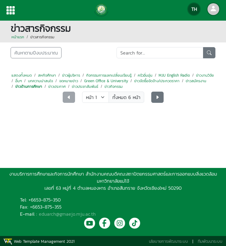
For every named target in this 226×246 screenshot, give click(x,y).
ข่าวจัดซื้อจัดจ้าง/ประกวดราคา (157, 81)
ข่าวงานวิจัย (205, 75)
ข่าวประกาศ (57, 86)
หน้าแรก (17, 37)
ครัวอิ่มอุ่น (145, 75)
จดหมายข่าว (68, 81)
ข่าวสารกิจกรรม (42, 37)
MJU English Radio (174, 75)
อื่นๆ (18, 81)
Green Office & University (106, 81)
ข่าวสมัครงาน (196, 81)
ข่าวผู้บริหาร (71, 75)
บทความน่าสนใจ (40, 81)
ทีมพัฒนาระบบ (210, 241)
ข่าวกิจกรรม (113, 86)
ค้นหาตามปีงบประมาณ (36, 52)
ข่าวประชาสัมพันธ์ (85, 86)
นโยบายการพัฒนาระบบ (168, 241)
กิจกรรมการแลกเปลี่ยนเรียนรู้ (109, 75)
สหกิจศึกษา (47, 75)
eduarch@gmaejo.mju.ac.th (67, 213)
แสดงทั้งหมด (21, 75)
